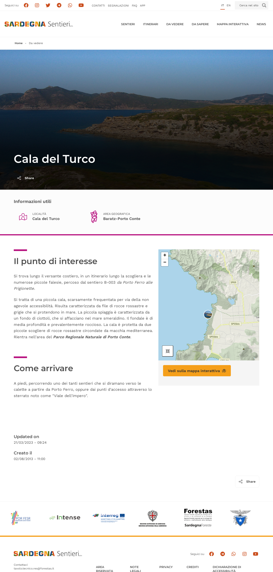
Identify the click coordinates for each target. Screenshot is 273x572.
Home (19, 43)
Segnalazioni (118, 5)
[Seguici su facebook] (26, 5)
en (229, 5)
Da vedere (175, 24)
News (261, 24)
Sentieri (128, 24)
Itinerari (150, 24)
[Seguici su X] (48, 5)
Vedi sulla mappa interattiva (197, 371)
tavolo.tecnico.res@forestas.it (34, 568)
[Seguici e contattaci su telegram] (59, 5)
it (222, 5)
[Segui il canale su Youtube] (81, 5)
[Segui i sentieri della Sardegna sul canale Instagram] (37, 5)
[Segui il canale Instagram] (244, 554)
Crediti (193, 567)
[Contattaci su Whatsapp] (70, 5)
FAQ (134, 5)
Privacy (166, 567)
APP (142, 5)
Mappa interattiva (233, 24)
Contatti (98, 5)
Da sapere (200, 24)
